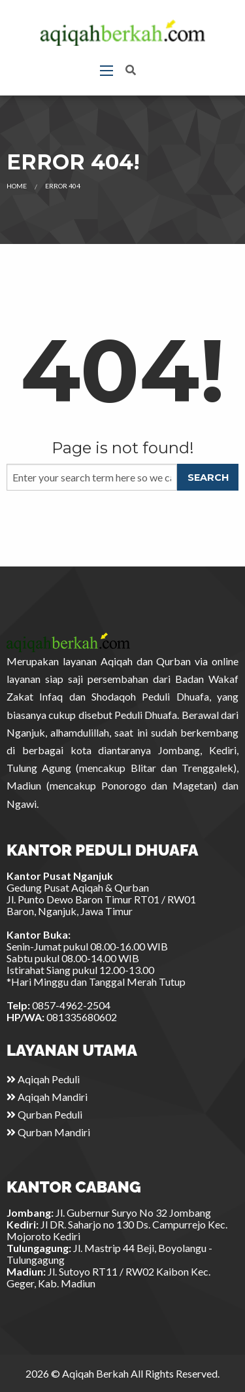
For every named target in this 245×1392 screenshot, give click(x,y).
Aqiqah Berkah (95, 1373)
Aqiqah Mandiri (47, 1096)
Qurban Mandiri (48, 1132)
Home (17, 186)
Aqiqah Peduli (43, 1079)
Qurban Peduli (44, 1114)
